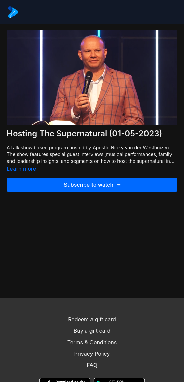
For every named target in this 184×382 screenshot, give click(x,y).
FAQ (92, 365)
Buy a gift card (92, 330)
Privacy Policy (92, 353)
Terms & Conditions (92, 342)
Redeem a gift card (92, 319)
